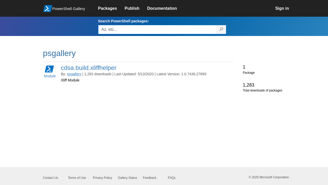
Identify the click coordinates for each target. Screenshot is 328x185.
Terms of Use (77, 178)
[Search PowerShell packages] (221, 29)
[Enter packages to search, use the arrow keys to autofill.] (157, 29)
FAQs (172, 178)
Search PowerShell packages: (123, 21)
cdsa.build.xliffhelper (89, 67)
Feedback (150, 178)
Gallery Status (127, 178)
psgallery (74, 74)
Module (50, 71)
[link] (111, 8)
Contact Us (50, 178)
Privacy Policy (102, 178)
